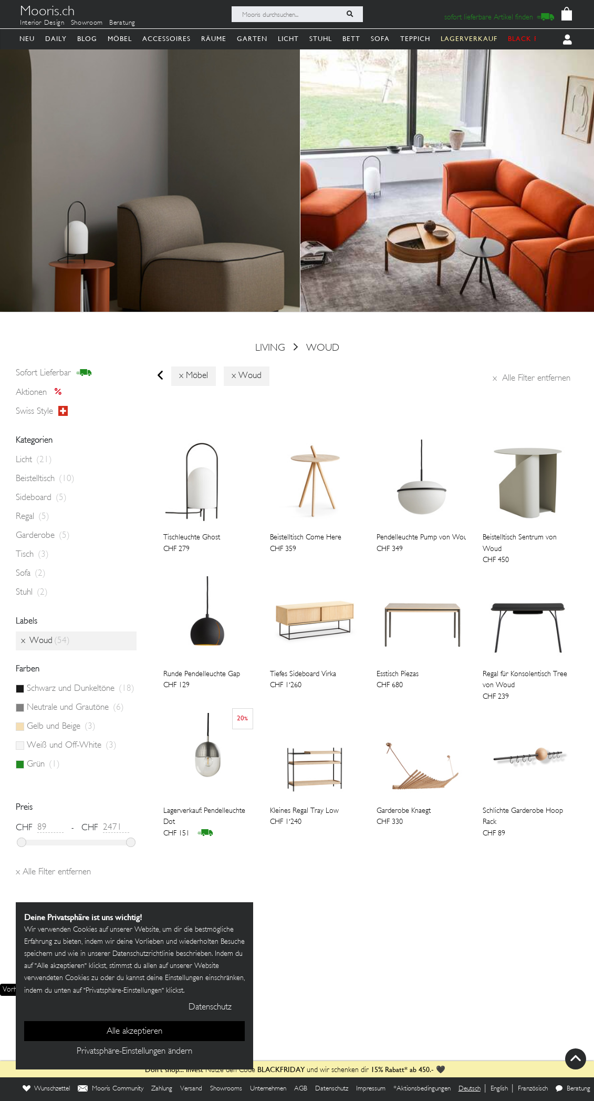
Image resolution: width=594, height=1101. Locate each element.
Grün (43, 764)
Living (270, 348)
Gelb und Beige (61, 726)
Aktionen (42, 393)
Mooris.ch (47, 12)
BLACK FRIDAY (534, 39)
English (499, 1089)
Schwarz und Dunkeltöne (80, 689)
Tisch (32, 554)
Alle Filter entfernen (531, 378)
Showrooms (226, 1089)
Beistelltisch (45, 479)
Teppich (415, 39)
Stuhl (320, 39)
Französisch (533, 1089)
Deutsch (469, 1089)
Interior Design (42, 23)
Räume (213, 39)
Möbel (120, 39)
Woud (322, 348)
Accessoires (166, 39)
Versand (191, 1089)
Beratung (122, 23)
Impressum (370, 1089)
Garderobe (43, 536)
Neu (27, 39)
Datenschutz (331, 1089)
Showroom (87, 23)
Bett (351, 39)
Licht (288, 39)
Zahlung (161, 1089)
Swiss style (42, 411)
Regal (32, 517)
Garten (252, 39)
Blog (87, 39)
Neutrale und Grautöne (75, 708)
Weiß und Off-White (72, 745)
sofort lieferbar (54, 373)
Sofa (380, 39)
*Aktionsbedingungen (422, 1089)
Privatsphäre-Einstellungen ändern (134, 1051)
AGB (300, 1089)
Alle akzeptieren (134, 1031)
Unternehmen (268, 1089)
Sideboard (41, 498)
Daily (56, 39)
